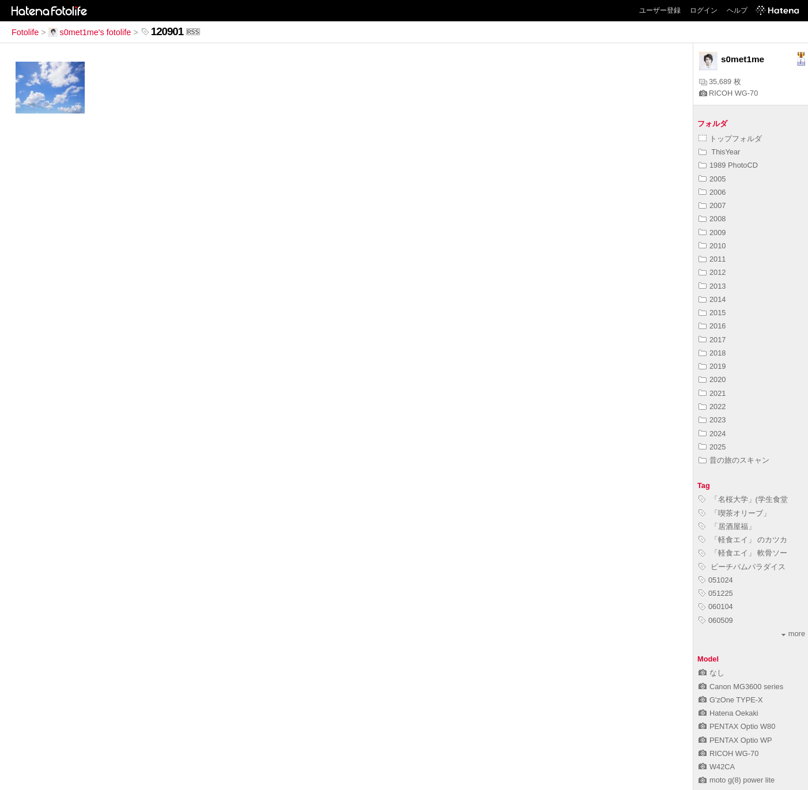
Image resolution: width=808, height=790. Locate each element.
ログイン (704, 10)
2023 (712, 419)
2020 (712, 379)
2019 (712, 366)
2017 (712, 339)
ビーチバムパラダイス (742, 566)
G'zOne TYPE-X (730, 699)
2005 (712, 179)
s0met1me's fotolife (89, 32)
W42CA (716, 766)
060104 (715, 606)
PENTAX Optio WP (735, 740)
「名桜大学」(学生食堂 (743, 499)
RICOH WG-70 (728, 93)
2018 (712, 353)
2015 (712, 312)
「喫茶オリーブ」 (734, 513)
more (793, 633)
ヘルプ (737, 10)
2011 (712, 259)
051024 (715, 580)
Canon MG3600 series (740, 686)
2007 (712, 205)
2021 (712, 393)
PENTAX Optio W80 (736, 726)
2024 (712, 433)
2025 (712, 447)
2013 (712, 286)
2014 (712, 299)
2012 (712, 272)
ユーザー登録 (660, 10)
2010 (712, 245)
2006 (712, 192)
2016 (712, 326)
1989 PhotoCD (728, 165)
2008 (712, 218)
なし (711, 672)
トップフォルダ (730, 138)
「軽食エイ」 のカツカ (742, 539)
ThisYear (719, 152)
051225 (715, 593)
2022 (712, 406)
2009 (712, 232)
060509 (715, 620)
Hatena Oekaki (728, 713)
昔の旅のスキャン (733, 460)
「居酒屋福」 (727, 526)
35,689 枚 (720, 81)
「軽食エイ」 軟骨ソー (742, 553)
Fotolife (25, 32)
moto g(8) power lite (736, 780)
